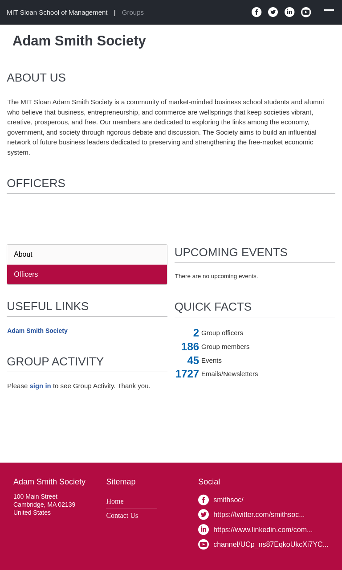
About (23, 254)
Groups (133, 12)
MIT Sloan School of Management (57, 12)
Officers (26, 274)
